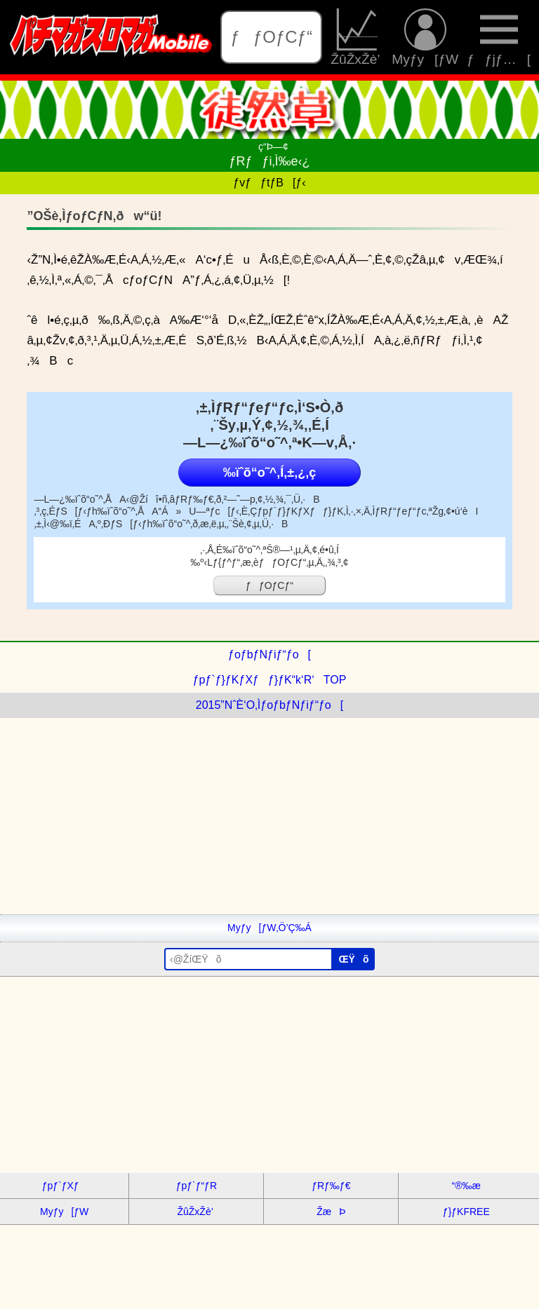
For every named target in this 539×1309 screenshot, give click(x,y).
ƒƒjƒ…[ (499, 37)
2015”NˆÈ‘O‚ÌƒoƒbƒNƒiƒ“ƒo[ (269, 705)
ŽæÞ (331, 1211)
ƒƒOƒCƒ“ (271, 36)
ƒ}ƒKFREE (466, 1211)
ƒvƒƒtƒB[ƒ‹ (269, 183)
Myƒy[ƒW (425, 37)
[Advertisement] (269, 816)
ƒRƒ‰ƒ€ (331, 1185)
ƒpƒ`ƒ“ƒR (196, 1185)
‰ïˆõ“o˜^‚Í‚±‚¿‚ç (269, 473)
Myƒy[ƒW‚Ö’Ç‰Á (269, 927)
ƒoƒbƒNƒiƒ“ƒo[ (269, 654)
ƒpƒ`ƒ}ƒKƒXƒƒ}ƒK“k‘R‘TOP (270, 680)
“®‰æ (466, 1185)
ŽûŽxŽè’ (357, 37)
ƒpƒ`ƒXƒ (64, 1185)
